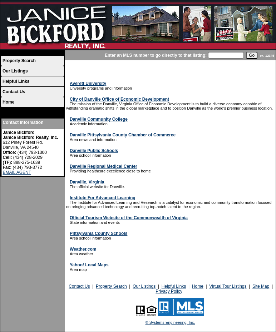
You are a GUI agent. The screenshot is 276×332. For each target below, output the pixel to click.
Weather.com (83, 249)
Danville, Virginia (87, 182)
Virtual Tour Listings (227, 286)
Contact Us (14, 91)
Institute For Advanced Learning (102, 197)
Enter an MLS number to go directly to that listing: (156, 55)
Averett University (88, 83)
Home (8, 102)
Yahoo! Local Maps (89, 264)
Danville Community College (99, 119)
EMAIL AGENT (17, 172)
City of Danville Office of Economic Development (119, 99)
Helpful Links (16, 81)
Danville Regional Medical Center (103, 166)
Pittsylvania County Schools (98, 233)
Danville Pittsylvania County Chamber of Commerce (123, 134)
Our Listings (15, 71)
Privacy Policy (169, 291)
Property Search (19, 60)
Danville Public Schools (94, 150)
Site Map (260, 286)
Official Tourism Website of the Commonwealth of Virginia (129, 217)
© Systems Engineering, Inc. (170, 322)
